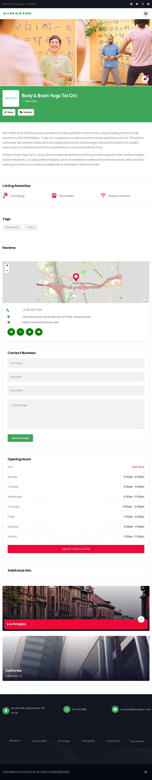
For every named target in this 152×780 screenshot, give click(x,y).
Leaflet (146, 302)
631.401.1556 (79, 709)
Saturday (13, 526)
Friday (11, 516)
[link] (76, 608)
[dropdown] (146, 13)
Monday (12, 477)
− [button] (7, 270)
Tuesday (13, 486)
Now (10, 467)
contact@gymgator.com (135, 709)
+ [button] (7, 265)
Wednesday (15, 496)
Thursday (13, 506)
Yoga (30, 227)
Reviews (26, 112)
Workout (12, 227)
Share (8, 112)
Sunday (12, 536)
